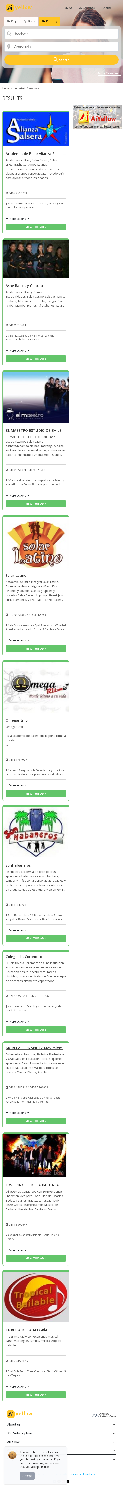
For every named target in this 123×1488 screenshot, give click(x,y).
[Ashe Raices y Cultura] (36, 259)
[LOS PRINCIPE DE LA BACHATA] (36, 1155)
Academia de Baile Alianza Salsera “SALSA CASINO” (36, 154)
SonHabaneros (18, 865)
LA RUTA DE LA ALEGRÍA (26, 1330)
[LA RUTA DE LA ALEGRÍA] (36, 1297)
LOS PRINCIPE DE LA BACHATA (32, 1185)
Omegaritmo (17, 720)
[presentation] (12, 21)
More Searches (108, 73)
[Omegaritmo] (36, 687)
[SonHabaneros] (36, 832)
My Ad (69, 8)
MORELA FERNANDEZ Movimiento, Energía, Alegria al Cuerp (36, 1048)
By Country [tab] (49, 21)
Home (5, 88)
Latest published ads (83, 1474)
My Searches (87, 8)
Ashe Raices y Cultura (24, 286)
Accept (27, 1476)
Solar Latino (16, 576)
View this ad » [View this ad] (36, 227)
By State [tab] (29, 21)
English (107, 8)
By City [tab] (12, 21)
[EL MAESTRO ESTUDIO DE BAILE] (36, 397)
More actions (16, 219)
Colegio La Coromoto (24, 957)
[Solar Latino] (36, 542)
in (26, 88)
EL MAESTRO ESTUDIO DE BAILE (34, 431)
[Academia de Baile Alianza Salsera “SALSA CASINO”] (36, 129)
